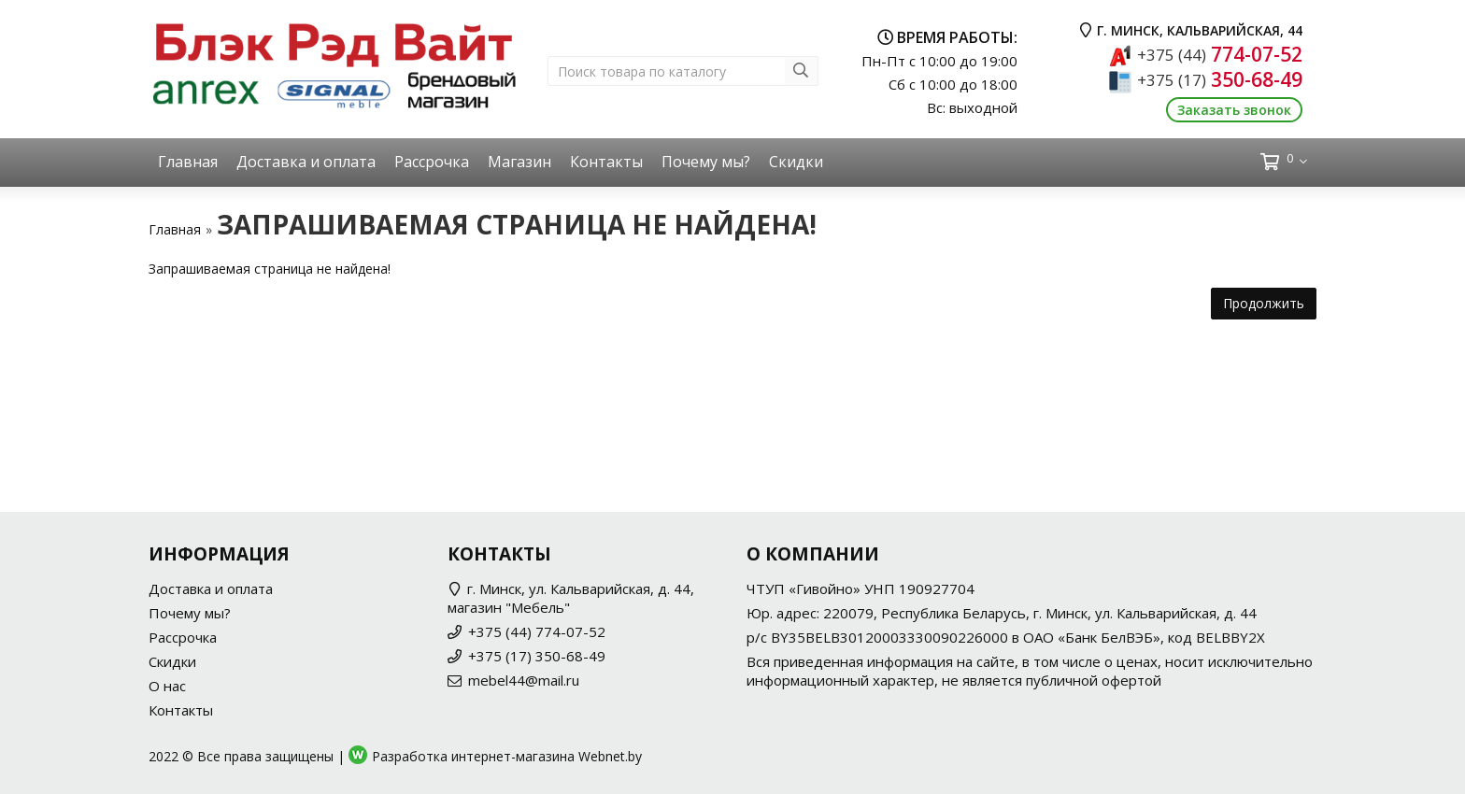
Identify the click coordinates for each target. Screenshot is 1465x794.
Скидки (796, 161)
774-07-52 (1219, 54)
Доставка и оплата (306, 161)
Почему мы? (705, 161)
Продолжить (1263, 303)
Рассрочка (431, 161)
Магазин (519, 161)
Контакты (606, 161)
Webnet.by (610, 756)
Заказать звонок (1234, 110)
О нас (167, 685)
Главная (188, 161)
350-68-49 (1219, 79)
